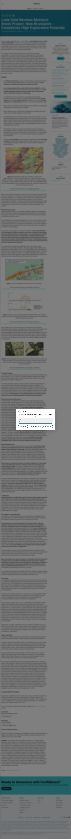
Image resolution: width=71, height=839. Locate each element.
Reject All (48, 426)
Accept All (23, 426)
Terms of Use (45, 416)
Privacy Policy (35, 416)
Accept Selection (35, 426)
